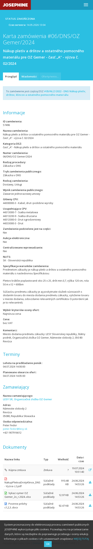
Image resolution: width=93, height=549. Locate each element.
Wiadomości (29, 76)
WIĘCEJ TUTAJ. (81, 539)
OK (48, 544)
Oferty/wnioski (50, 76)
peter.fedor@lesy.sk (15, 429)
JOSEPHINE (15, 4)
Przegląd (11, 76)
